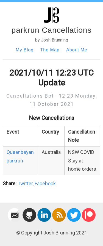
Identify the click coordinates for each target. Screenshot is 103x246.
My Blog (25, 50)
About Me (76, 50)
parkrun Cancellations (52, 30)
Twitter (25, 183)
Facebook (45, 183)
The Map (50, 50)
